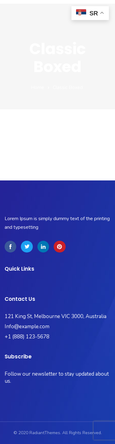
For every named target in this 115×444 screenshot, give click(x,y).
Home (37, 87)
